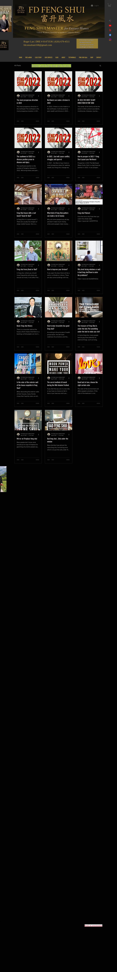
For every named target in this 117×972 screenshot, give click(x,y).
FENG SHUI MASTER (44, 28)
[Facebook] (110, 35)
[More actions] (39, 96)
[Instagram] (110, 39)
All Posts (17, 66)
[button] (110, 5)
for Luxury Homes (76, 28)
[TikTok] (110, 20)
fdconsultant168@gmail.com (38, 45)
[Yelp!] (110, 30)
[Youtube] (110, 25)
